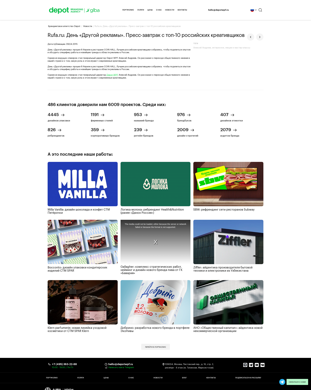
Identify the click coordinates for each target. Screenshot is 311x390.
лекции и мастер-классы (237, 48)
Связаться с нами (297, 382)
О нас (161, 10)
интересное (218, 48)
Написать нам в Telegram (121, 367)
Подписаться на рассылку (248, 378)
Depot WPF (112, 75)
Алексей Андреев (202, 48)
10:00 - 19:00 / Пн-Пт (62, 367)
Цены (152, 10)
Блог (184, 378)
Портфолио (130, 10)
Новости (172, 10)
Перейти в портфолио (155, 347)
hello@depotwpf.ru (216, 10)
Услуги (143, 10)
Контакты (184, 10)
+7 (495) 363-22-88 (64, 364)
